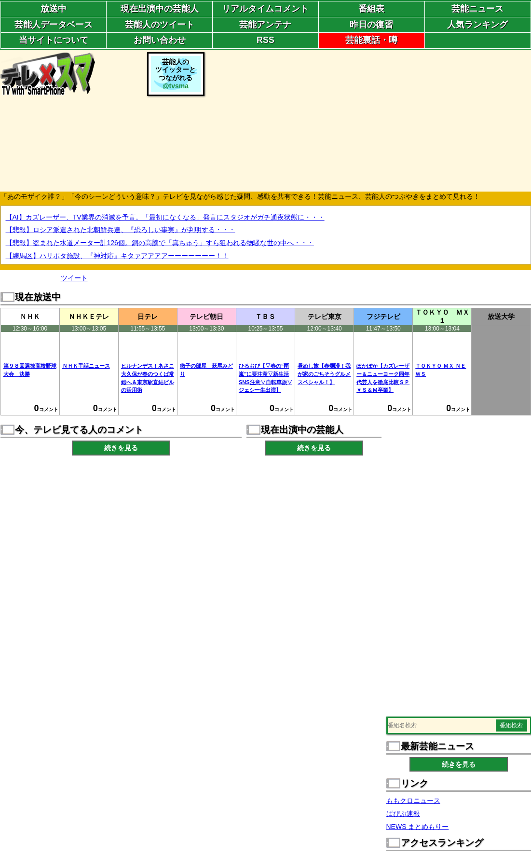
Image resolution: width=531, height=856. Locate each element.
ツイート (74, 278)
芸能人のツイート (159, 24)
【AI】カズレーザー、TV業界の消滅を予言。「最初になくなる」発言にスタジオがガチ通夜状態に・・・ (165, 217)
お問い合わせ (160, 40)
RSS (265, 40)
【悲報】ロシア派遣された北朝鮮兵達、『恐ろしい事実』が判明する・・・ (120, 230)
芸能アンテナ (265, 24)
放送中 (54, 9)
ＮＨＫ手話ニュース (86, 366)
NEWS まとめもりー (417, 826)
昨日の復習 (371, 24)
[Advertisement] (369, 119)
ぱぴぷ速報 (403, 813)
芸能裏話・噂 (371, 40)
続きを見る (121, 448)
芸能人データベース (53, 24)
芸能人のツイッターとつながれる (175, 74)
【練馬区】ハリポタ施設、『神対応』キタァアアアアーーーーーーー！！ (117, 256)
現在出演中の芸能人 (160, 9)
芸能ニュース (477, 9)
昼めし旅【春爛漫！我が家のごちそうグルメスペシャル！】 (324, 374)
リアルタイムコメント (265, 9)
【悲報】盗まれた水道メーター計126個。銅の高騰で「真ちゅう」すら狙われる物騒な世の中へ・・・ (160, 243)
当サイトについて (53, 40)
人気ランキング (477, 24)
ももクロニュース (413, 800)
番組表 (371, 9)
